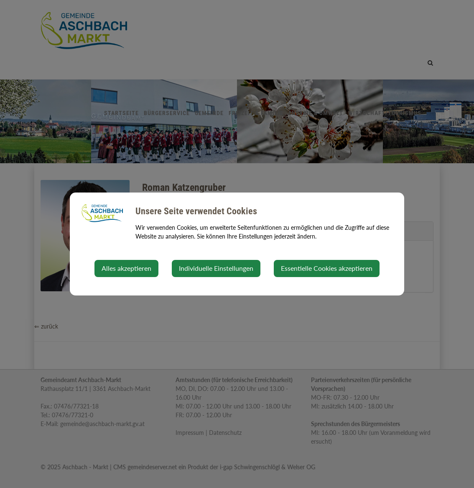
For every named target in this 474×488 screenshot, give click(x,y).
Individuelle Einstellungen (216, 268)
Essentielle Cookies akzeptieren (326, 268)
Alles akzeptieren (126, 268)
